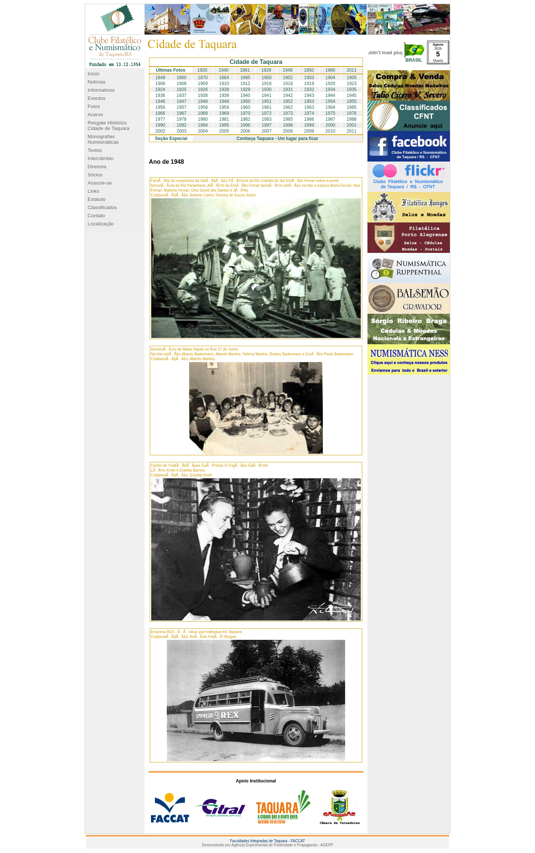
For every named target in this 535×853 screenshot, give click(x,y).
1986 (309, 119)
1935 (352, 89)
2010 (330, 131)
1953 (309, 101)
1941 (267, 95)
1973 (288, 113)
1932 (309, 89)
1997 (267, 125)
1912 (245, 83)
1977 (160, 119)
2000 (330, 125)
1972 (267, 113)
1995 (224, 125)
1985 (288, 119)
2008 (288, 131)
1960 (330, 70)
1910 (224, 83)
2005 (224, 131)
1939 (224, 95)
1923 (352, 83)
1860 (181, 77)
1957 (181, 107)
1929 (266, 70)
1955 (352, 101)
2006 (245, 131)
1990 (160, 125)
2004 (203, 131)
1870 (203, 77)
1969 (224, 113)
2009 (309, 131)
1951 (267, 101)
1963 (309, 107)
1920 (202, 70)
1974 (309, 113)
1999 (309, 125)
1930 (267, 89)
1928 (224, 89)
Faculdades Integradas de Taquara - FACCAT (267, 841)
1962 (288, 107)
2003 (181, 131)
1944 (330, 95)
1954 (330, 101)
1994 (203, 125)
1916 (267, 83)
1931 (288, 89)
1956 (160, 107)
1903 (309, 77)
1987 (330, 119)
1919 (309, 83)
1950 (309, 70)
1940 (223, 70)
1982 (245, 119)
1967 (181, 113)
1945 (352, 95)
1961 (245, 70)
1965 (352, 107)
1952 (288, 101)
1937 (181, 95)
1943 (309, 95)
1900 (267, 77)
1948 (288, 70)
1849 (160, 77)
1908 (181, 83)
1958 (203, 107)
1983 (267, 119)
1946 (160, 101)
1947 (181, 101)
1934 (330, 89)
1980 (203, 119)
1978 (181, 119)
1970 (245, 113)
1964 (330, 107)
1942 (288, 95)
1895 (245, 77)
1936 (160, 95)
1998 (288, 125)
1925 (181, 89)
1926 (203, 89)
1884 (224, 77)
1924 (160, 89)
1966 (160, 113)
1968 (203, 113)
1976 (352, 113)
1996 (245, 125)
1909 (203, 83)
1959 (224, 107)
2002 (160, 131)
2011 (352, 70)
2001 (352, 125)
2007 (267, 131)
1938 (203, 95)
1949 (224, 101)
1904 (330, 77)
